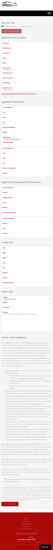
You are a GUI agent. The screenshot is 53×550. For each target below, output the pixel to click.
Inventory (26, 521)
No (11, 96)
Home (26, 519)
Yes (5, 96)
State (4, 117)
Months (5, 132)
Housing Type (7, 137)
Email (4, 63)
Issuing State (6, 83)
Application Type (8, 23)
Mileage (5, 273)
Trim (4, 263)
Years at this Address (9, 127)
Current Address (7, 107)
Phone (4, 58)
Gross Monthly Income (9, 212)
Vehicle (5, 302)
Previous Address (8, 148)
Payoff (4, 278)
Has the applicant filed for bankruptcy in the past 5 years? (19, 94)
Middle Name (7, 48)
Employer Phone (7, 197)
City (4, 112)
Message (5, 312)
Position (5, 192)
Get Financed (26, 524)
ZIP (3, 122)
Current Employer (8, 187)
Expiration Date (7, 88)
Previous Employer (8, 218)
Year (4, 248)
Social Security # (7, 73)
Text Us (45, 547)
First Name (6, 43)
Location (5, 297)
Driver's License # (8, 78)
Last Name (6, 53)
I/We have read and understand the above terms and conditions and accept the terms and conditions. (27, 480)
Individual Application (10, 26)
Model (4, 258)
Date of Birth (6, 68)
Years (4, 202)
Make (4, 253)
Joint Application (26, 26)
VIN (4, 268)
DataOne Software (33, 541)
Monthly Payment (8, 142)
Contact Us (26, 526)
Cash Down (6, 307)
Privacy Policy (23, 499)
